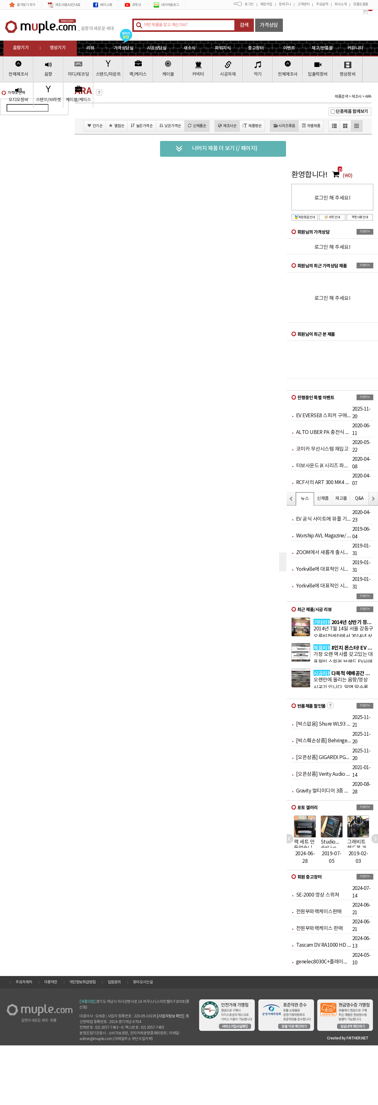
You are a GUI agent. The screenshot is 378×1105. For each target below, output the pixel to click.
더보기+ (364, 231)
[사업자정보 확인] (170, 1016)
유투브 (133, 5)
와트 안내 (332, 217)
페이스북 (102, 5)
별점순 (116, 125)
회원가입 (266, 4)
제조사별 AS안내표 (64, 5)
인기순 (94, 125)
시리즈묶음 (284, 125)
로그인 (249, 4)
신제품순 (197, 125)
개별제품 (311, 125)
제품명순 (252, 125)
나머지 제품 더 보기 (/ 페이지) (216, 148)
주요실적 (322, 4)
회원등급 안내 (305, 217)
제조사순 (227, 125)
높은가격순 (141, 125)
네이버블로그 (166, 5)
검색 (244, 25)
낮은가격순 (170, 125)
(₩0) (347, 175)
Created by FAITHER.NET (348, 1038)
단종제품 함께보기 (352, 111)
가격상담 (269, 25)
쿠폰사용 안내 (360, 217)
